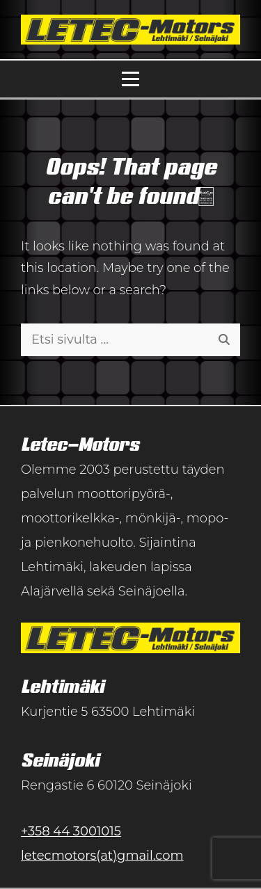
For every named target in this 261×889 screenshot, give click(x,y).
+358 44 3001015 (71, 831)
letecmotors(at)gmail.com (102, 855)
